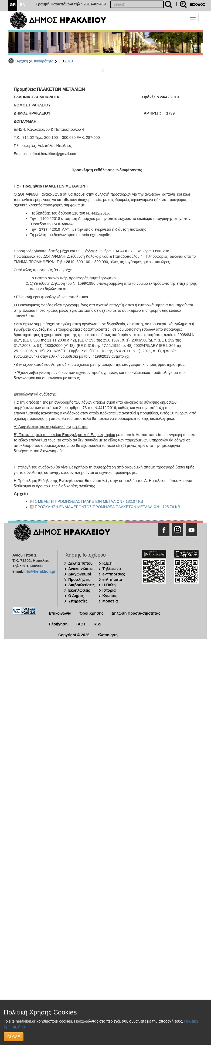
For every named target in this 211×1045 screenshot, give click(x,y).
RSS (97, 624)
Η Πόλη (109, 585)
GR (13, 4)
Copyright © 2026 (73, 635)
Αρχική (22, 61)
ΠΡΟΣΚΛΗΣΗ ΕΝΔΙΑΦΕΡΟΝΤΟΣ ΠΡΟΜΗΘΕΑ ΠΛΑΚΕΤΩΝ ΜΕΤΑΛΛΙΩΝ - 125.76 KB (107, 507)
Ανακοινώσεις (80, 569)
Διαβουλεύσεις (81, 585)
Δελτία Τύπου (80, 563)
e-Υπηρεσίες (114, 574)
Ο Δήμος (76, 596)
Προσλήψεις (79, 579)
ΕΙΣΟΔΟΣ (197, 4)
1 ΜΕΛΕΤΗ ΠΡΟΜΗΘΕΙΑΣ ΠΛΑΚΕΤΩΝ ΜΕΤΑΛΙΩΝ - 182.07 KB (89, 501)
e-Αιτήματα (112, 579)
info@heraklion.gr (39, 571)
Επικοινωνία (60, 613)
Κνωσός (110, 596)
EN (23, 4)
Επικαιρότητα (42, 61)
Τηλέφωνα (112, 569)
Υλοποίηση (107, 635)
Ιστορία (109, 590)
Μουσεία (110, 601)
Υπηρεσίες (77, 601)
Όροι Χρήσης (92, 613)
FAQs (81, 624)
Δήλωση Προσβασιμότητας (135, 613)
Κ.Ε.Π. (108, 563)
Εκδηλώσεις (79, 590)
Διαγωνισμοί (79, 574)
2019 (68, 61)
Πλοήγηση (58, 624)
